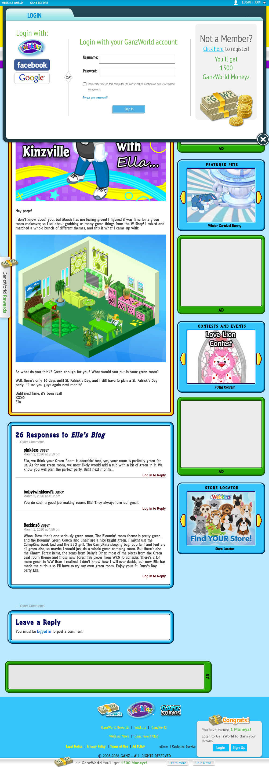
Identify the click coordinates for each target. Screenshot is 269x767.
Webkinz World (12, 3)
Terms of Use (119, 746)
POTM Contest (225, 387)
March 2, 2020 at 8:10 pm (42, 454)
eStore (163, 746)
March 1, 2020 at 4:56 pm (42, 529)
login (246, 2)
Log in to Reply (154, 475)
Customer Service (183, 746)
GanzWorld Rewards (115, 727)
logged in (44, 631)
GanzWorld (158, 727)
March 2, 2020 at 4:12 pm (42, 496)
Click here (213, 49)
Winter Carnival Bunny (224, 226)
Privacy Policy (96, 746)
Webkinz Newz (119, 736)
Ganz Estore (39, 3)
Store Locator (224, 549)
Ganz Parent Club (146, 736)
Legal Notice (74, 746)
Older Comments (30, 442)
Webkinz (140, 727)
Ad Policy (138, 746)
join (258, 2)
